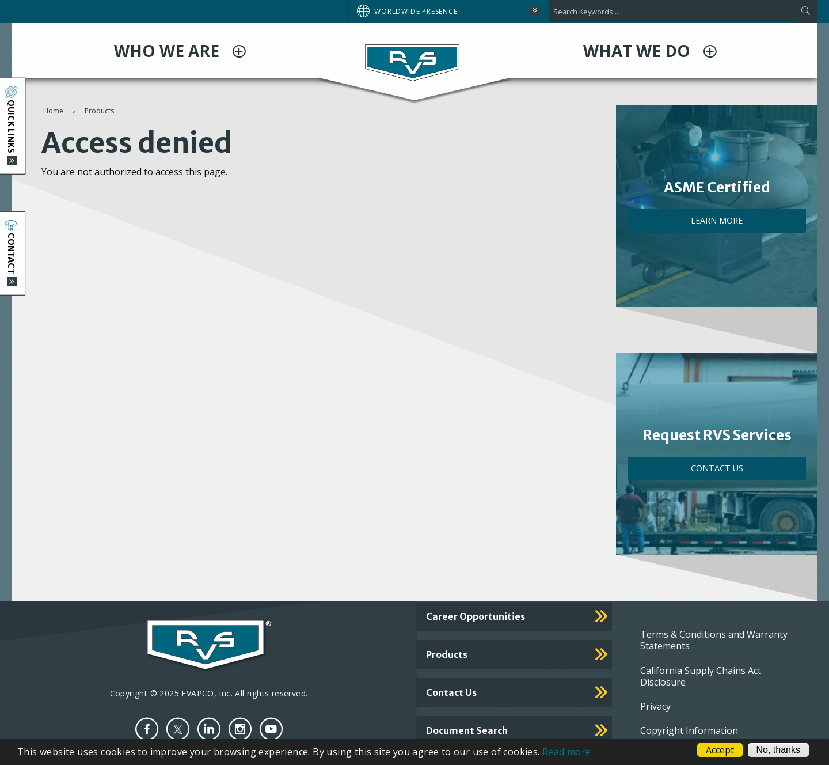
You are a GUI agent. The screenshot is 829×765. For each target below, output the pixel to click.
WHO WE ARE (168, 51)
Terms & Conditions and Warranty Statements (714, 640)
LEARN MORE (717, 220)
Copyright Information (689, 730)
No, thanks (778, 750)
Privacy (655, 706)
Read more (566, 751)
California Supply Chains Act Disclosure (700, 676)
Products (99, 111)
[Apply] (805, 11)
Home (53, 111)
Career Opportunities (475, 616)
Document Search (467, 730)
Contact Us (717, 468)
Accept (720, 750)
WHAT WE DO (638, 51)
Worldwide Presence (415, 11)
